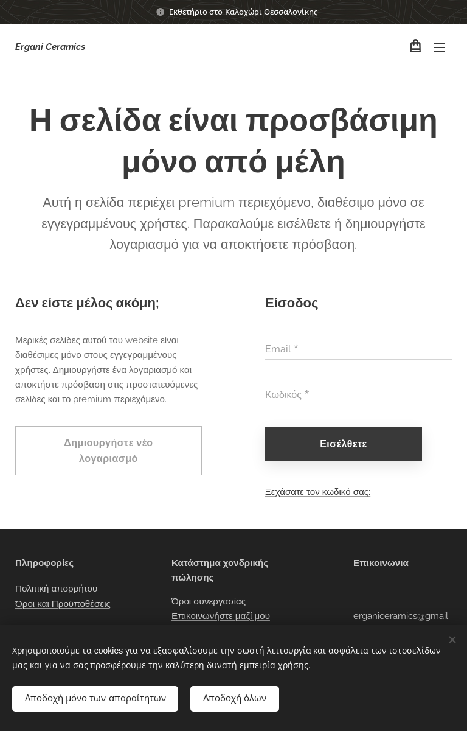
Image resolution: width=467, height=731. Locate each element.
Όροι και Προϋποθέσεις (63, 603)
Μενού (439, 47)
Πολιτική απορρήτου (56, 589)
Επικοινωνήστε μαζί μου (220, 615)
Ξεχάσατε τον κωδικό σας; (317, 491)
